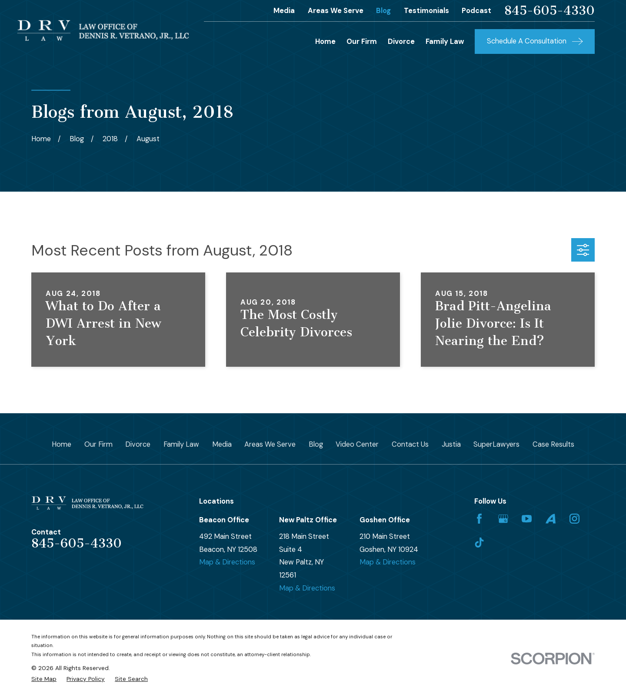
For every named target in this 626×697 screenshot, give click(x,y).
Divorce (137, 444)
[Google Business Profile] (503, 519)
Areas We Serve (335, 10)
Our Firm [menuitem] (361, 41)
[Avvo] (551, 519)
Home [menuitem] (325, 41)
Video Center (357, 444)
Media (284, 10)
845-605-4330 (549, 11)
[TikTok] (479, 543)
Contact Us (410, 444)
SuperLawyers (496, 444)
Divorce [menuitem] (401, 41)
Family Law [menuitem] (445, 41)
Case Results (553, 444)
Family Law (181, 444)
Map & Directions (227, 562)
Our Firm (98, 444)
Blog (383, 10)
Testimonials (426, 10)
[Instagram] (574, 519)
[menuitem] (44, 679)
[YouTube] (527, 519)
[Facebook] (479, 519)
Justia (451, 444)
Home (61, 444)
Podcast (476, 10)
